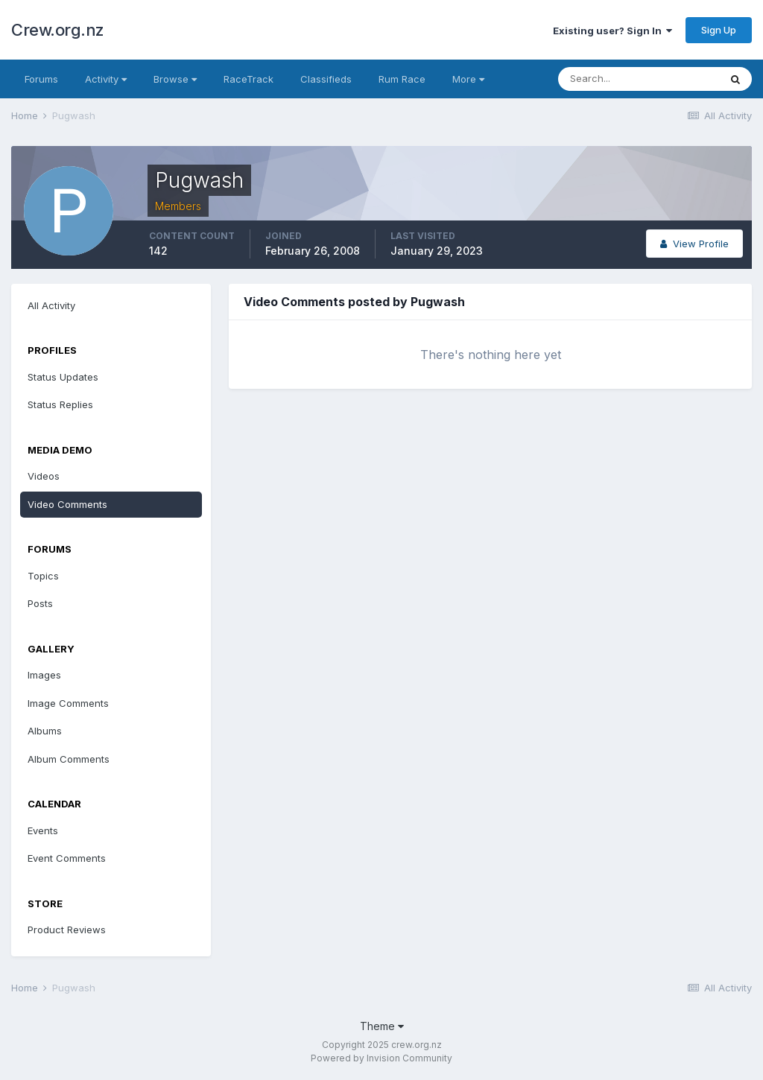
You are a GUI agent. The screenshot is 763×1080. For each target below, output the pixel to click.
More (468, 79)
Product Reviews (67, 930)
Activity (106, 79)
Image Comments (68, 703)
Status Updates (63, 377)
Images (44, 675)
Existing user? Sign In (612, 30)
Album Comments (69, 759)
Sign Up (718, 30)
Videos (44, 476)
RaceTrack (248, 79)
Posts (40, 603)
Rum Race (402, 79)
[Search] (638, 79)
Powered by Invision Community (381, 1058)
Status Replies (60, 404)
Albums (45, 731)
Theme (382, 1026)
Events (43, 830)
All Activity (51, 305)
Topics (43, 576)
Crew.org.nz (57, 29)
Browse (175, 79)
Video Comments (67, 504)
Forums (41, 79)
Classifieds (326, 79)
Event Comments (67, 858)
